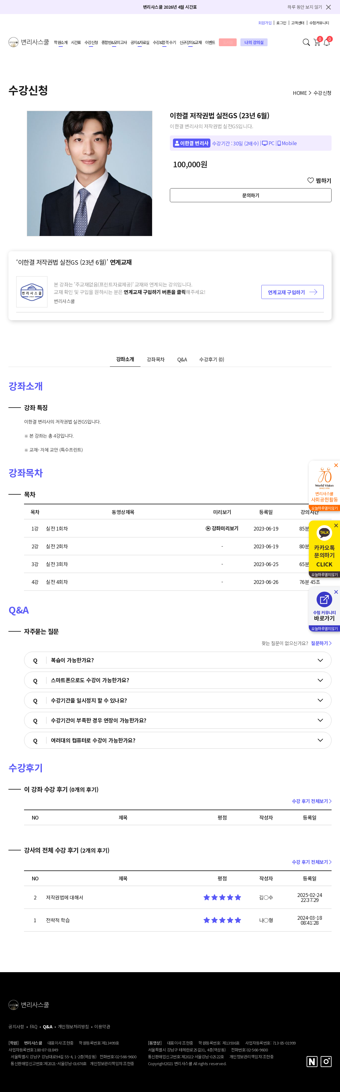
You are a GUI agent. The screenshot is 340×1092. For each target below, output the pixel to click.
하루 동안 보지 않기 (305, 7)
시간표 (76, 42)
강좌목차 (156, 359)
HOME (300, 92)
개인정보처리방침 (73, 1026)
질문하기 (321, 643)
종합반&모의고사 (114, 42)
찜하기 (320, 180)
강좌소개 (125, 359)
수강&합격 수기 (164, 42)
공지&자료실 (140, 42)
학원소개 (60, 42)
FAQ (33, 1026)
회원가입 (264, 23)
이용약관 (102, 1026)
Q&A (182, 359)
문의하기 (250, 195)
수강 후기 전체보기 (312, 801)
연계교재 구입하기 (292, 292)
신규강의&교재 (191, 42)
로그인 (281, 23)
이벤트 (210, 42)
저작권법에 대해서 (64, 897)
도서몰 (228, 42)
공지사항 (16, 1026)
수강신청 (91, 42)
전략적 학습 (58, 920)
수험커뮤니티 (319, 23)
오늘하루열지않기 (324, 508)
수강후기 (211, 359)
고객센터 (297, 23)
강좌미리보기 (222, 528)
